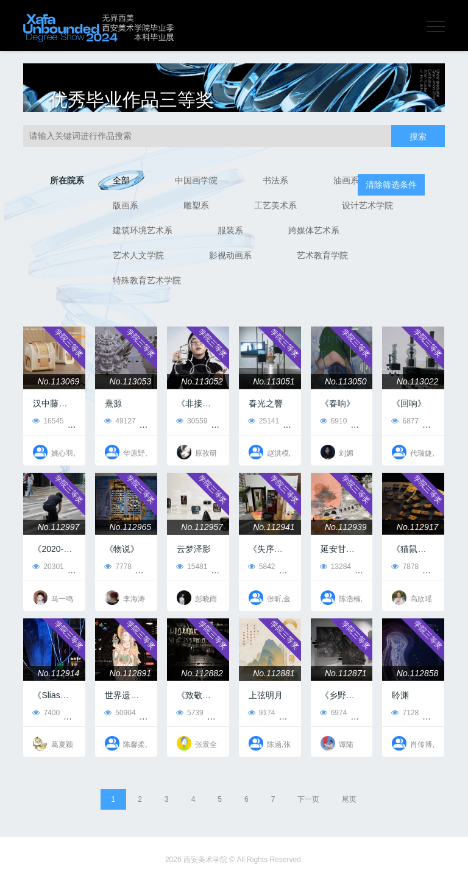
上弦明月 (266, 695)
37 (153, 566)
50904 (119, 713)
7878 (405, 566)
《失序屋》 (270, 549)
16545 (47, 421)
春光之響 (266, 403)
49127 (119, 421)
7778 (118, 566)
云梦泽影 (194, 549)
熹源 (113, 403)
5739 (190, 713)
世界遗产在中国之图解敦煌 (156, 695)
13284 (335, 566)
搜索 (418, 136)
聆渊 (400, 695)
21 (368, 713)
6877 (405, 421)
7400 (46, 713)
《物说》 (122, 549)
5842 (261, 566)
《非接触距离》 (206, 403)
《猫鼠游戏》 (417, 549)
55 (85, 421)
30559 (191, 421)
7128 (405, 713)
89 (85, 566)
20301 (47, 566)
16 (440, 566)
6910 (333, 421)
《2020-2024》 (62, 549)
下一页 (308, 799)
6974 (333, 713)
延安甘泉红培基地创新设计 (372, 549)
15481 (191, 566)
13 (297, 566)
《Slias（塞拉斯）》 (72, 695)
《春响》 (338, 403)
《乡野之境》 (346, 695)
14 (368, 421)
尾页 (349, 799)
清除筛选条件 (391, 184)
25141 (263, 421)
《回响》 (409, 403)
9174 (261, 713)
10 (225, 713)
